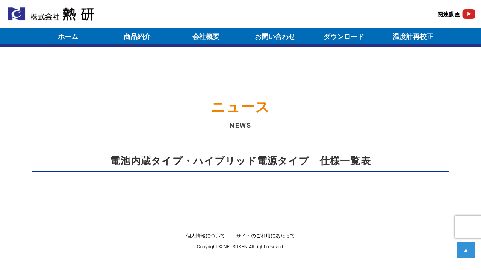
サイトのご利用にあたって (265, 235)
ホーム (68, 36)
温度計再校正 (413, 36)
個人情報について (205, 235)
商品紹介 (137, 36)
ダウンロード (344, 36)
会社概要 (205, 36)
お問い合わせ (275, 36)
